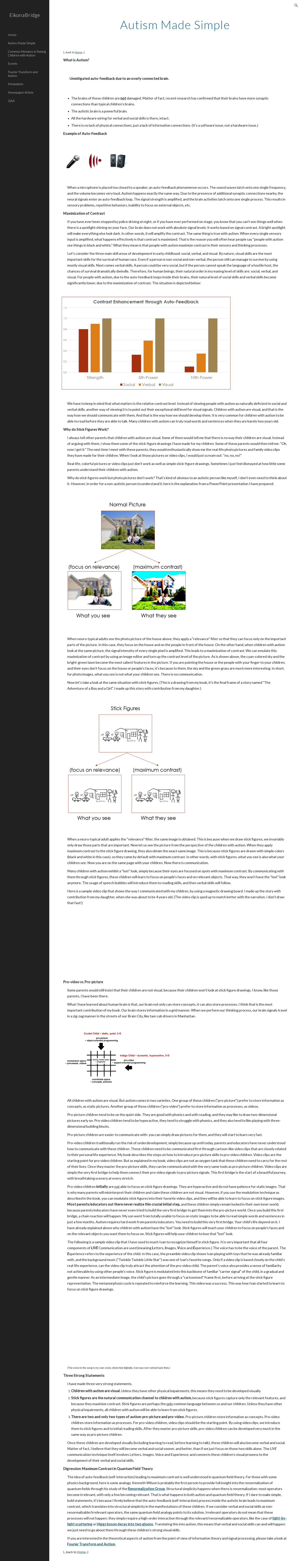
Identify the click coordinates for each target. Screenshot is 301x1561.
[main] (175, 25)
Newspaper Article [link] (21, 92)
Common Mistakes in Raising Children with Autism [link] (27, 53)
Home (78, 52)
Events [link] (12, 63)
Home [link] (12, 35)
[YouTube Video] (107, 942)
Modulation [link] (15, 84)
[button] (296, 5)
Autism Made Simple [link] (21, 43)
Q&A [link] (11, 100)
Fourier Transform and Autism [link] (23, 73)
